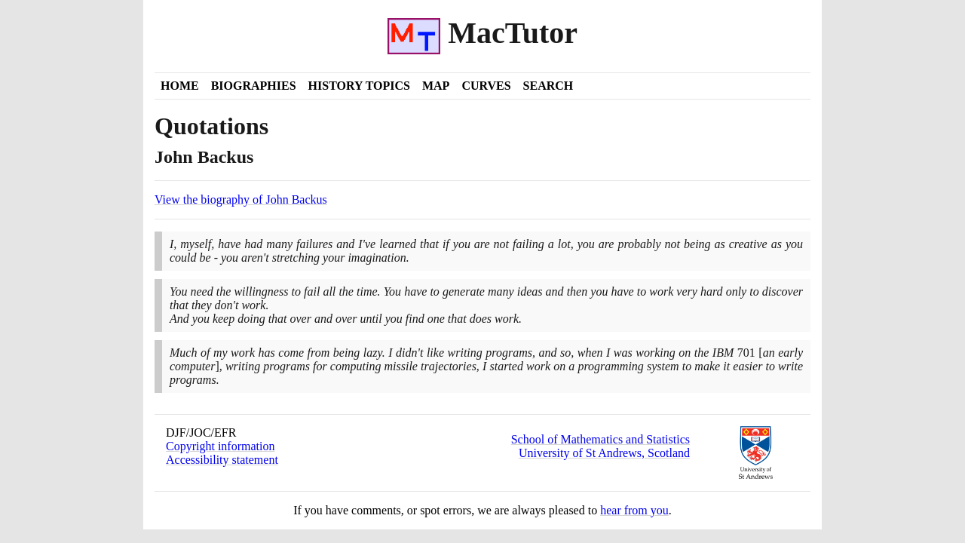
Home (180, 85)
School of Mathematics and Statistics (600, 439)
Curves (485, 85)
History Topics (359, 85)
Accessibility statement (222, 459)
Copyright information (220, 446)
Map (435, 85)
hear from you (634, 510)
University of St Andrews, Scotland (604, 452)
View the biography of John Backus (241, 199)
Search (548, 85)
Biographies (253, 85)
